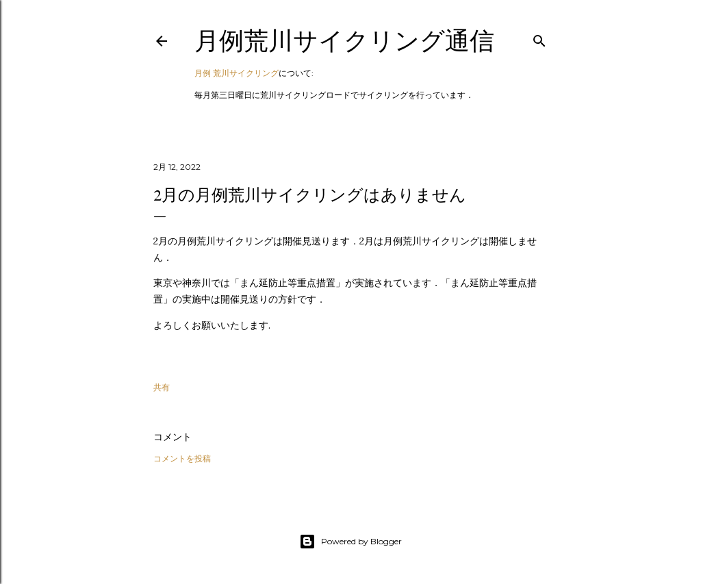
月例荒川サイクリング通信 (344, 41)
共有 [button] (161, 387)
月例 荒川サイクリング (236, 73)
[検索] (539, 38)
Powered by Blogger (350, 541)
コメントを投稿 (182, 458)
